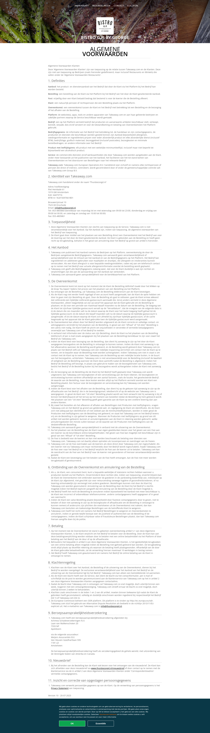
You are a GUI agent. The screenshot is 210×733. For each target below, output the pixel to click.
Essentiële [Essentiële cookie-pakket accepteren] (101, 723)
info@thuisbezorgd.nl (65, 207)
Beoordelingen (101, 5)
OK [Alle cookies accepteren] (72, 723)
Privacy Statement (60, 688)
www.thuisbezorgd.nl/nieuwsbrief (107, 668)
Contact (119, 5)
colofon (132, 5)
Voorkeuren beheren (108, 714)
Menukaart (82, 5)
